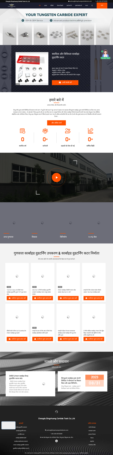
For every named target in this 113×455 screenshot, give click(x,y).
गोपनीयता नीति (92, 445)
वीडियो (51, 5)
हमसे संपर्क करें (78, 5)
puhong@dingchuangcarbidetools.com (80, 1)
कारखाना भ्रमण (92, 430)
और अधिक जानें (56, 123)
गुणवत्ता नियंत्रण (92, 434)
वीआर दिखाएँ (60, 5)
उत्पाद (45, 5)
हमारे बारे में (69, 5)
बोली (102, 5)
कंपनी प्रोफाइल (92, 427)
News (92, 437)
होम (40, 5)
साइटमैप (92, 441)
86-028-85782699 (101, 1)
